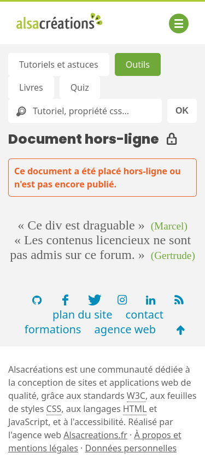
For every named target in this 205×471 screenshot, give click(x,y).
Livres (31, 87)
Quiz (80, 87)
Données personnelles (131, 448)
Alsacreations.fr (95, 435)
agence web (125, 329)
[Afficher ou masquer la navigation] (179, 23)
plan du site (82, 314)
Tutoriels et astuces (58, 64)
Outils (138, 64)
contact (144, 314)
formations (53, 329)
